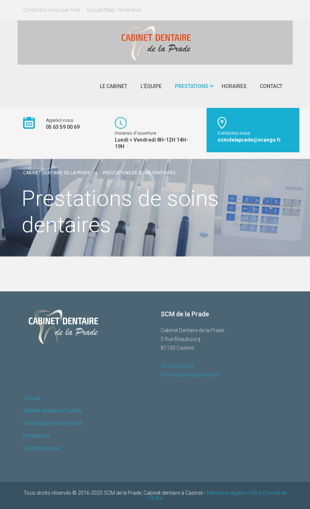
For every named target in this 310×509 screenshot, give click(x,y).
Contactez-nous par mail (51, 10)
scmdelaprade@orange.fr (190, 375)
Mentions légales (226, 493)
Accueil (31, 398)
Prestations (191, 86)
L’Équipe (151, 86)
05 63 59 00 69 (177, 366)
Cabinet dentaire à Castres (53, 411)
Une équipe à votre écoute (52, 423)
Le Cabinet (113, 86)
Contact (271, 86)
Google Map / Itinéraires (114, 10)
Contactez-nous (41, 448)
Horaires (234, 86)
